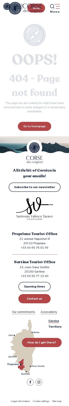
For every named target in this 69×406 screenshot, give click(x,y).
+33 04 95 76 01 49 (34, 248)
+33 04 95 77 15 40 (34, 276)
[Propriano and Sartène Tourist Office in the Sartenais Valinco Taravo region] (13, 6)
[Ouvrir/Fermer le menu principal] (54, 8)
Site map (57, 401)
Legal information (20, 401)
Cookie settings (41, 401)
